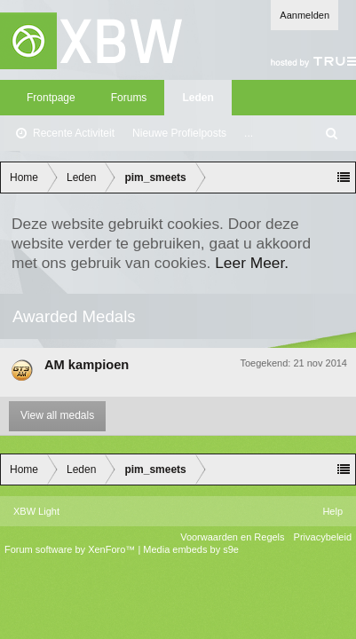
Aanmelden (304, 15)
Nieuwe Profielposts (179, 133)
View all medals (57, 415)
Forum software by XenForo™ (71, 549)
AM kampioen (86, 365)
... (248, 133)
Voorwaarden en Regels (232, 537)
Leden (197, 97)
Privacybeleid (323, 537)
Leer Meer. (252, 263)
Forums (129, 97)
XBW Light (36, 511)
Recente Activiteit (74, 133)
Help (332, 511)
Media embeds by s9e (191, 549)
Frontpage (51, 97)
